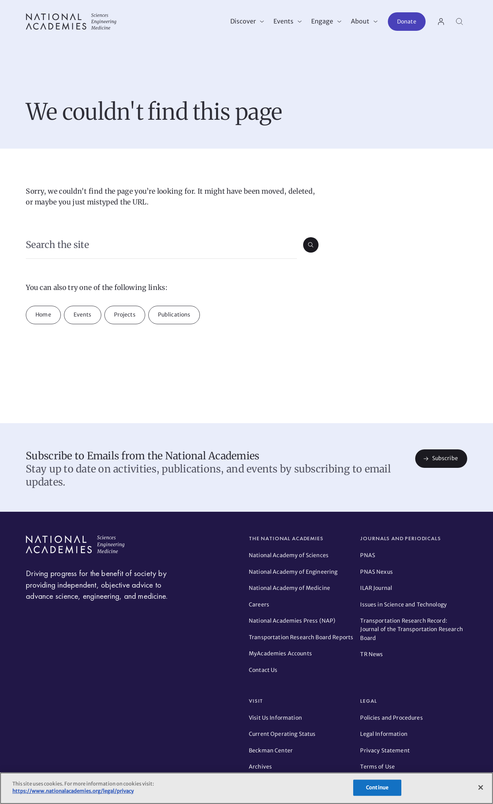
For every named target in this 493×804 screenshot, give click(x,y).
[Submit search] (311, 245)
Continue (377, 787)
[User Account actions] (441, 21)
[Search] (459, 21)
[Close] (480, 787)
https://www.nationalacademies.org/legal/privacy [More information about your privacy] (73, 791)
